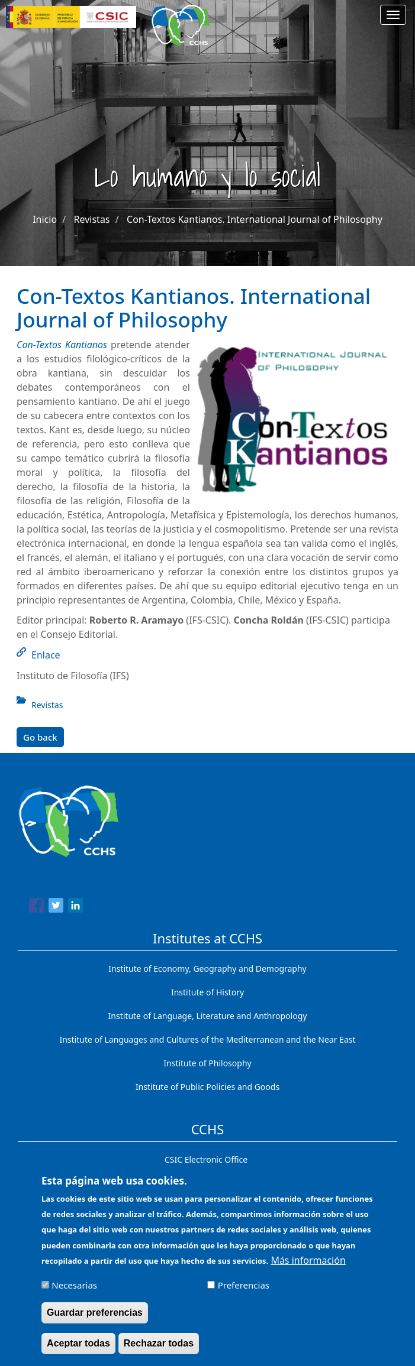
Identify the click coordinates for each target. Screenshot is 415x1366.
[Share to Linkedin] (75, 907)
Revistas (92, 219)
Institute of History (207, 992)
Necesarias (74, 1291)
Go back (40, 737)
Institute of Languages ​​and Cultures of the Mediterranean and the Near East (207, 1039)
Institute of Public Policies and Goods (207, 1086)
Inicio (45, 219)
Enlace (45, 654)
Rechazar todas (159, 1350)
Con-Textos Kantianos (62, 344)
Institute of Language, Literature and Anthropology (207, 1015)
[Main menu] (393, 15)
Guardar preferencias (95, 1319)
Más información (308, 1266)
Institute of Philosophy (207, 1063)
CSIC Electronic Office (206, 1159)
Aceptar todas (78, 1350)
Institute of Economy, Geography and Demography (207, 968)
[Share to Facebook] (36, 907)
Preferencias (243, 1291)
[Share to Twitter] (56, 907)
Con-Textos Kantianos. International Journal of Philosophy (254, 219)
